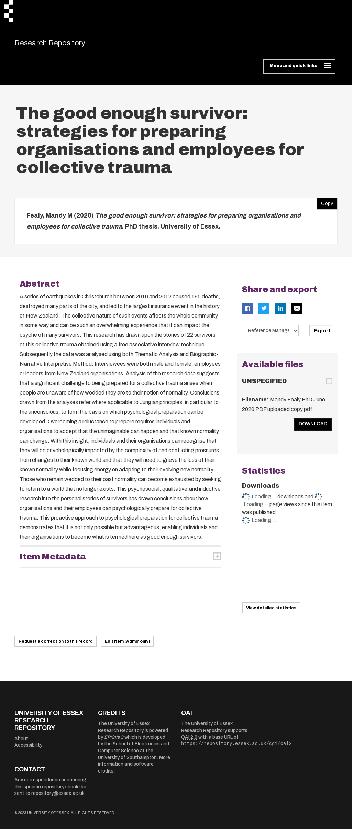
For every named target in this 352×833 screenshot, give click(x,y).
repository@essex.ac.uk (58, 797)
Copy (325, 206)
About (21, 742)
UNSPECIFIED (264, 384)
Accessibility (28, 749)
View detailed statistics (271, 611)
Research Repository (62, 44)
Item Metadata (53, 560)
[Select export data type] (270, 334)
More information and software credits (134, 767)
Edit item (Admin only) (127, 644)
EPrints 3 (113, 740)
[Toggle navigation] (299, 70)
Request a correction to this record (56, 644)
